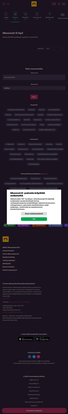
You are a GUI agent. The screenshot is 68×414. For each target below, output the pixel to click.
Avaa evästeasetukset (34, 214)
